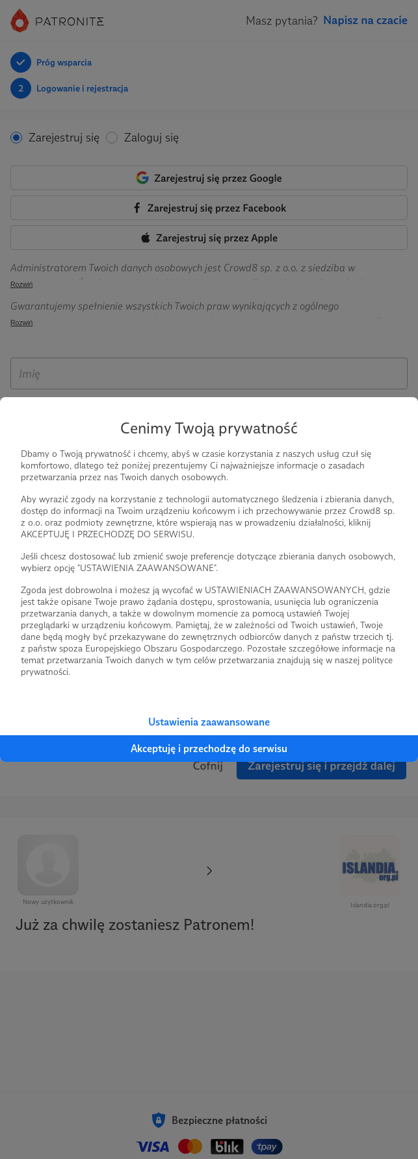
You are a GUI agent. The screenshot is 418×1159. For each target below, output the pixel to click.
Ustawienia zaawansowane (209, 722)
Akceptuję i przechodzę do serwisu (209, 748)
